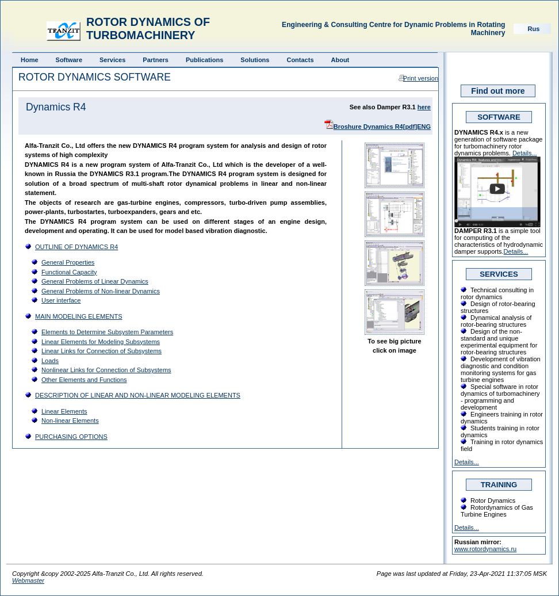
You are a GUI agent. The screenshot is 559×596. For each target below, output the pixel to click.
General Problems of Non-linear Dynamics (100, 291)
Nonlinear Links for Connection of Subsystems (106, 369)
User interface (61, 300)
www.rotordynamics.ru (485, 548)
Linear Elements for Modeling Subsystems (100, 341)
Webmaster (28, 580)
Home (30, 59)
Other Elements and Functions (84, 379)
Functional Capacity (69, 272)
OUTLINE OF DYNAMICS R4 (76, 246)
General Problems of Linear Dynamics (94, 281)
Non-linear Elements (70, 420)
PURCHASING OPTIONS (71, 436)
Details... (524, 153)
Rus (534, 28)
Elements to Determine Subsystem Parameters (107, 331)
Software (69, 59)
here (424, 107)
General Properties (67, 262)
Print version (420, 78)
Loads (50, 360)
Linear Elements (64, 411)
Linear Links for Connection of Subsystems (101, 350)
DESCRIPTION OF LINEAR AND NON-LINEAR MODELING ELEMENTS (137, 395)
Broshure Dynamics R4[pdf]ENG (382, 126)
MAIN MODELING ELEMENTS (78, 316)
